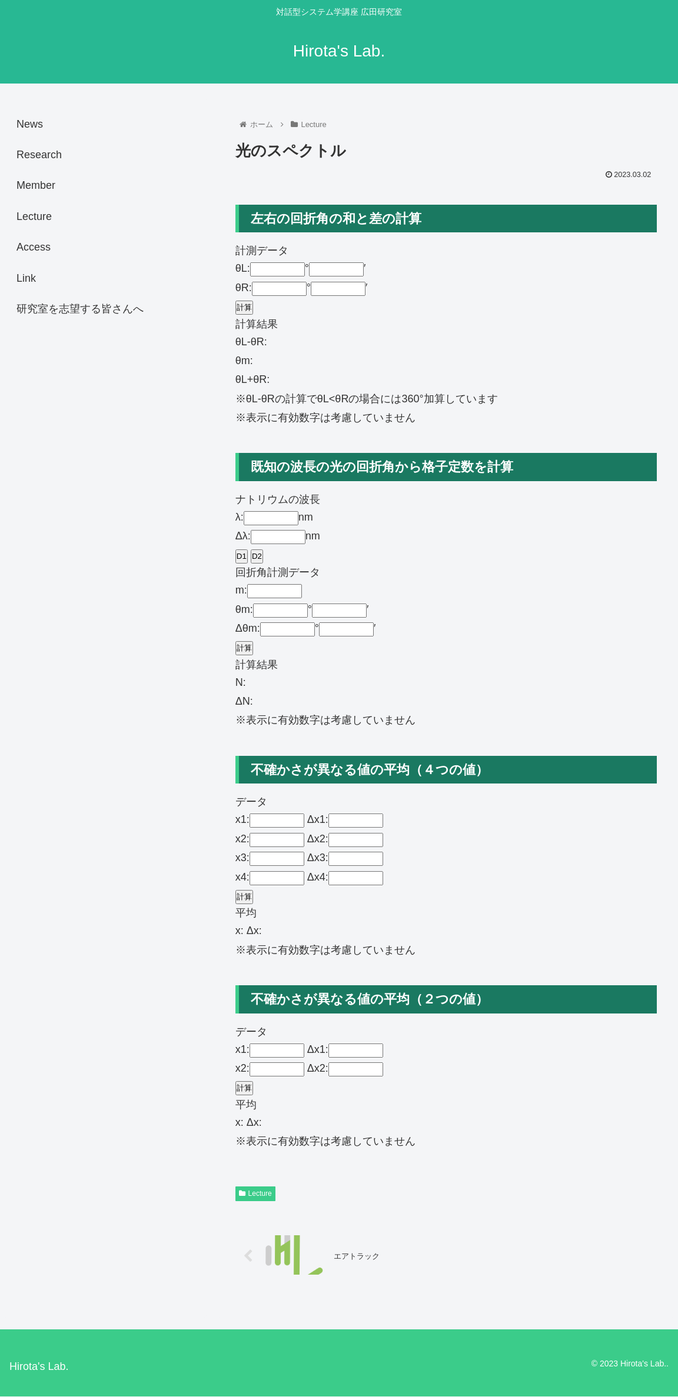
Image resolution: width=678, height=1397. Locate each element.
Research (39, 155)
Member (35, 185)
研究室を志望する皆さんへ (80, 309)
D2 (257, 556)
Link (26, 278)
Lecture (255, 1193)
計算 (244, 307)
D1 (242, 556)
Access (33, 247)
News (29, 124)
